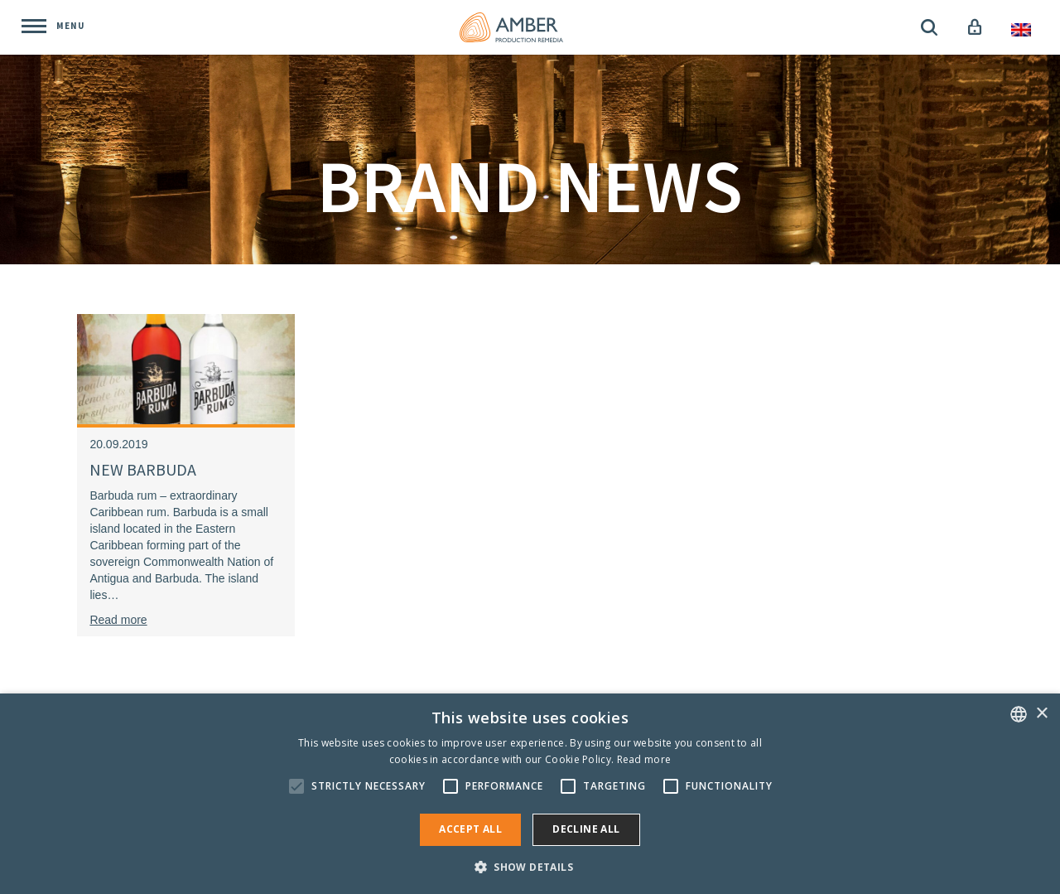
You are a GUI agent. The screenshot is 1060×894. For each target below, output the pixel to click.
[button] (530, 866)
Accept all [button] (470, 829)
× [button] (1041, 714)
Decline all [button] (585, 829)
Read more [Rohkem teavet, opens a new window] (644, 759)
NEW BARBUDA (142, 469)
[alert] (530, 793)
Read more (118, 619)
